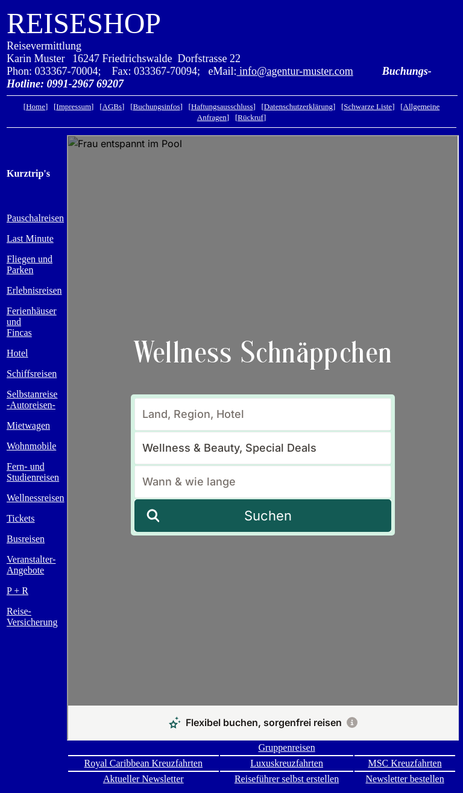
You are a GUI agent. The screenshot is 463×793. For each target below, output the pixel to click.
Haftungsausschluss (222, 106)
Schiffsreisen (32, 373)
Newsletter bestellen (405, 779)
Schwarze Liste (368, 106)
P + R (17, 591)
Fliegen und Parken (29, 264)
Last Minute (30, 238)
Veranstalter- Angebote (31, 564)
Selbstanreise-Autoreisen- (32, 399)
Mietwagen (28, 425)
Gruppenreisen (286, 747)
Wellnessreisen (36, 498)
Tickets (21, 518)
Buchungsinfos (156, 106)
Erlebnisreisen (34, 290)
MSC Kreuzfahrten (404, 763)
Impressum (73, 106)
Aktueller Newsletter (143, 779)
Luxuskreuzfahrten (286, 763)
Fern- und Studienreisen (33, 471)
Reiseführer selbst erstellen (287, 779)
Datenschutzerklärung (298, 106)
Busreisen (26, 539)
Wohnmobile (31, 446)
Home (35, 106)
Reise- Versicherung (32, 616)
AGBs (112, 106)
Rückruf (250, 117)
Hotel (17, 353)
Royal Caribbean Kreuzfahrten (143, 763)
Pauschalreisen (35, 218)
